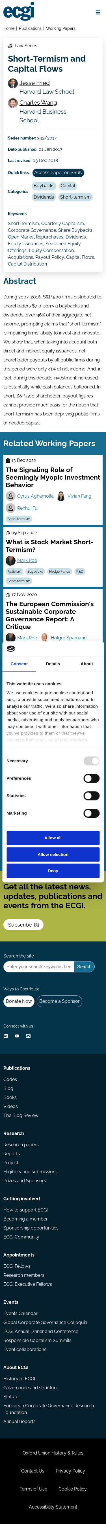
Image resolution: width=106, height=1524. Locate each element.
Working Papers (60, 28)
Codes (10, 1079)
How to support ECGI (25, 1210)
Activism (14, 572)
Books (10, 1097)
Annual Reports (19, 1421)
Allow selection (53, 854)
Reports (11, 1153)
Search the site (18, 956)
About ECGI (16, 1367)
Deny (53, 871)
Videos (10, 1106)
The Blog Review (20, 1115)
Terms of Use (33, 1489)
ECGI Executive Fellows (27, 1284)
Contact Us (32, 1471)
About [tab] (87, 664)
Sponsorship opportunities (31, 1228)
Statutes (12, 1396)
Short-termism (75, 197)
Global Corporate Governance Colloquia (45, 1322)
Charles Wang (38, 102)
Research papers (21, 1144)
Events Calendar (20, 1313)
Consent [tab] (19, 664)
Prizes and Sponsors (24, 1180)
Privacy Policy (70, 1471)
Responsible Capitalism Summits (37, 1340)
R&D (79, 572)
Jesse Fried (35, 82)
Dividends (44, 197)
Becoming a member (25, 1219)
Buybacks (44, 185)
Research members (23, 1275)
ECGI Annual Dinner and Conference (40, 1331)
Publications (30, 28)
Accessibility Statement (53, 1507)
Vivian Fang (79, 496)
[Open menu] (98, 12)
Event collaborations (24, 1349)
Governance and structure (30, 1387)
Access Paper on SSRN (58, 172)
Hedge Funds (59, 572)
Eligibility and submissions (30, 1171)
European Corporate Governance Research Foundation (48, 1409)
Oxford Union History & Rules (53, 1453)
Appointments (18, 1255)
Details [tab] (53, 664)
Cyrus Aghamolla (35, 496)
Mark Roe (27, 560)
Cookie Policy (73, 1489)
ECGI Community (21, 1237)
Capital (68, 185)
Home (8, 28)
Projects (12, 1162)
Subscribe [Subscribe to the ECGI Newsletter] (23, 925)
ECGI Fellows (17, 1266)
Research (13, 1133)
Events (10, 1302)
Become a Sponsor (59, 1001)
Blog (8, 1088)
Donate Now (19, 1001)
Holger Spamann (68, 637)
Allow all (53, 838)
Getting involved (21, 1198)
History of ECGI (19, 1378)
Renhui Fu (27, 508)
